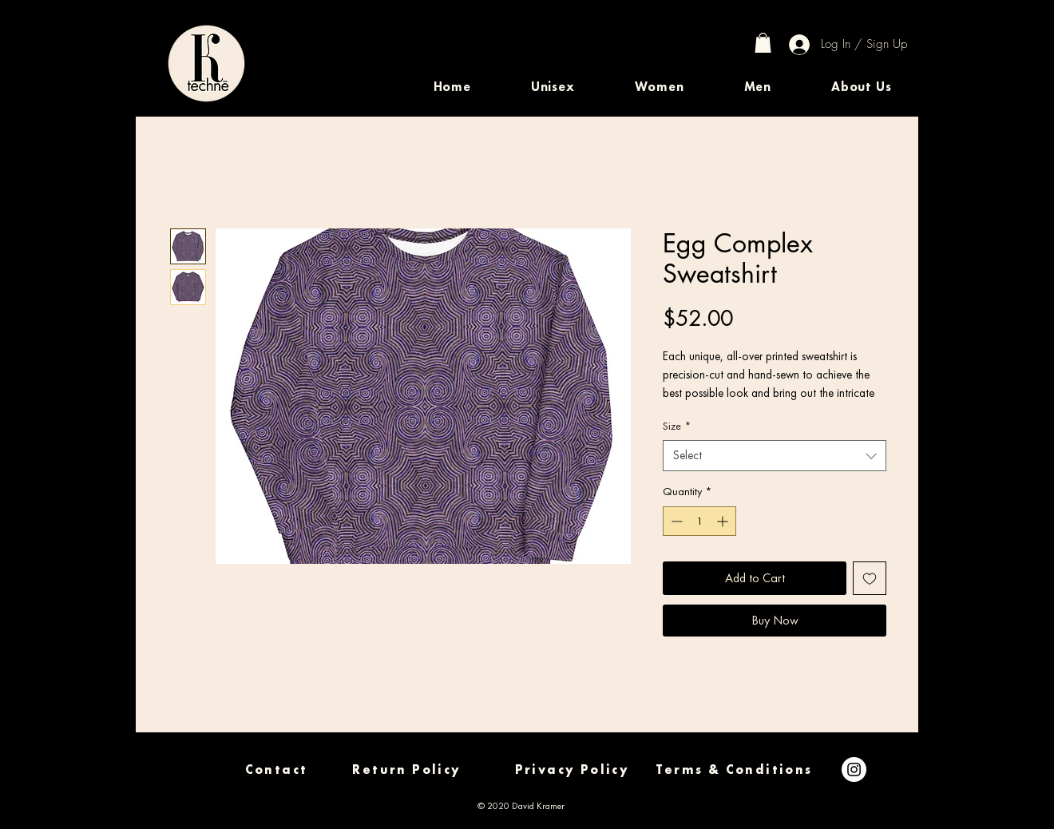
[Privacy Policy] (572, 769)
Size (677, 425)
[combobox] (774, 455)
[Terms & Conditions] (734, 769)
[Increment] (724, 521)
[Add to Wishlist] (869, 578)
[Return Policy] (406, 769)
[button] (552, 86)
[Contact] (276, 769)
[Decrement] (675, 521)
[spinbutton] (699, 521)
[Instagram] (854, 769)
